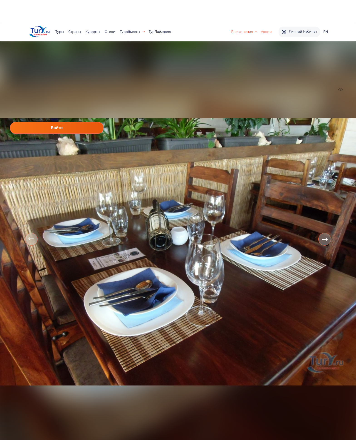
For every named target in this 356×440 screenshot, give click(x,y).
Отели (110, 32)
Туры (59, 32)
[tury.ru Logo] (39, 32)
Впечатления (242, 32)
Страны (74, 32)
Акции (266, 32)
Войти (57, 128)
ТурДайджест (160, 32)
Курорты (92, 32)
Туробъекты (130, 32)
